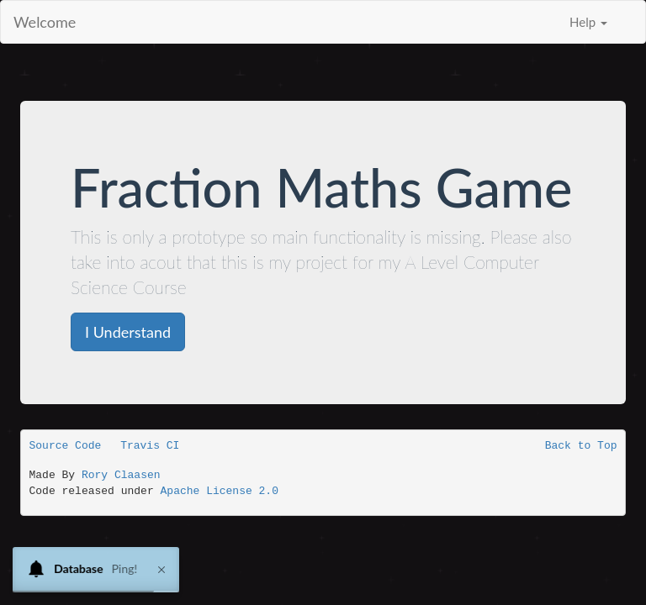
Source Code (65, 445)
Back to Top (581, 445)
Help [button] (588, 21)
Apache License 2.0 (219, 491)
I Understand (128, 332)
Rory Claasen (121, 475)
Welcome (44, 22)
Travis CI (149, 445)
